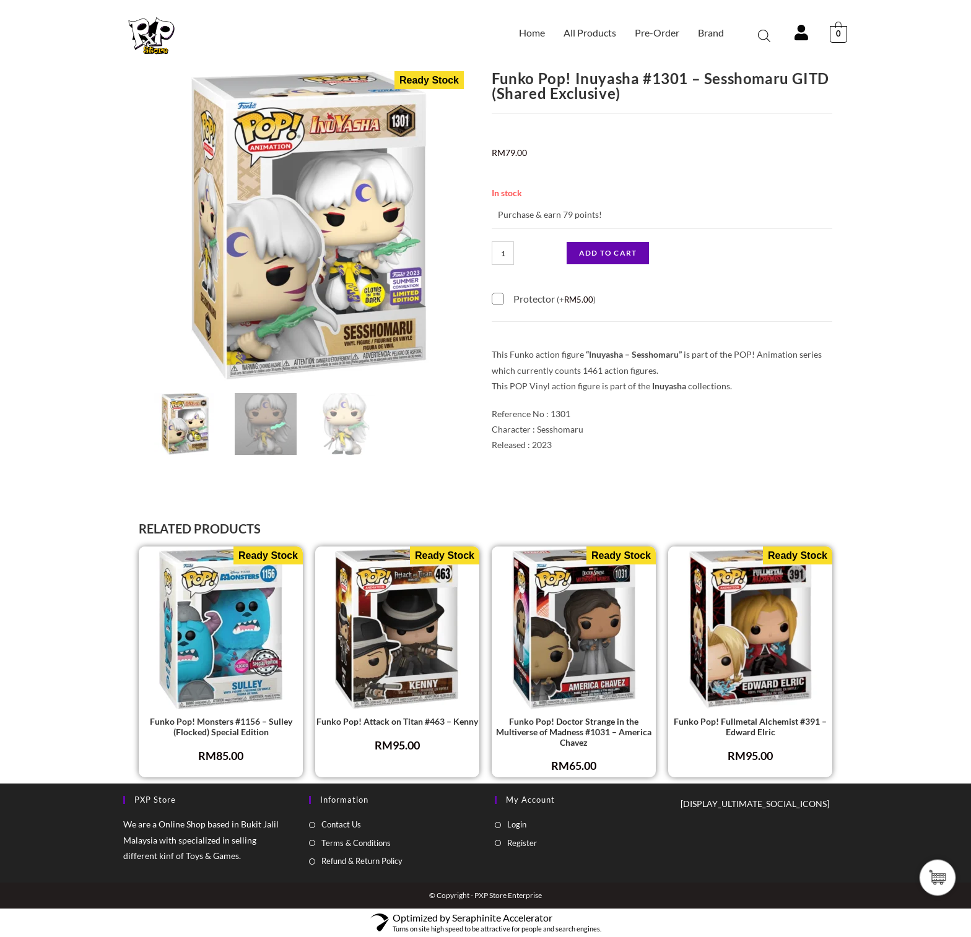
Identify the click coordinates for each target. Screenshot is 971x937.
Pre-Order (657, 32)
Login (516, 824)
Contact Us (341, 824)
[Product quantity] (503, 253)
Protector (554, 297)
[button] (714, 33)
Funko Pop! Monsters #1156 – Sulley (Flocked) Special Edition (221, 727)
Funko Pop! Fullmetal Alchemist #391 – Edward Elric (750, 727)
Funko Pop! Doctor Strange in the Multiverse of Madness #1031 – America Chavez (573, 732)
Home (532, 32)
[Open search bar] (764, 35)
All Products (590, 32)
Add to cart (608, 252)
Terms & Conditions (356, 843)
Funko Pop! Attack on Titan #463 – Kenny (397, 722)
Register (522, 843)
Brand (711, 32)
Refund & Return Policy (362, 861)
